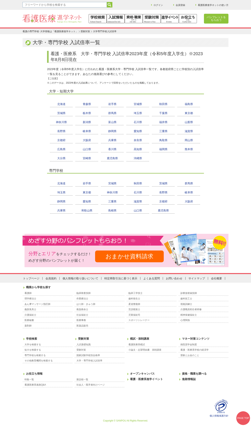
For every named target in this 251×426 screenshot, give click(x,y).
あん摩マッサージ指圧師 (37, 304)
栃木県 (87, 113)
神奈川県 (61, 122)
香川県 (112, 149)
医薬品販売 (82, 325)
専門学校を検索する (35, 355)
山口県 (87, 149)
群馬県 (112, 113)
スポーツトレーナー (139, 320)
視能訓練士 (186, 304)
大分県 (61, 158)
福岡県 (163, 149)
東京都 (189, 113)
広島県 (61, 149)
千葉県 (163, 113)
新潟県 (87, 122)
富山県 (112, 122)
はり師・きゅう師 (85, 304)
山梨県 (189, 122)
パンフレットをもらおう (216, 18)
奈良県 (138, 140)
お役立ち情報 (34, 373)
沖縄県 (138, 158)
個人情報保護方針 (219, 415)
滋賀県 (189, 131)
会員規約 (50, 278)
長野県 (61, 131)
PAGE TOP (243, 418)
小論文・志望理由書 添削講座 (144, 349)
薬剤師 (28, 325)
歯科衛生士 (134, 298)
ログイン (158, 5)
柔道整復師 (134, 304)
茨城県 (61, 113)
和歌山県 (86, 210)
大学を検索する (33, 344)
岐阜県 (87, 131)
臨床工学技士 (135, 293)
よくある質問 (151, 278)
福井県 (163, 122)
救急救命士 (82, 309)
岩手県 (112, 104)
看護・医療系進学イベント (146, 379)
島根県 (112, 210)
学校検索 (31, 338)
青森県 (87, 104)
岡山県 (189, 140)
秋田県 (163, 104)
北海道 (61, 104)
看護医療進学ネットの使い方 (213, 5)
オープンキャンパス (142, 373)
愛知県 (138, 131)
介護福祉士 (30, 315)
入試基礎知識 (83, 344)
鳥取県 (163, 140)
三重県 (163, 131)
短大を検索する (33, 349)
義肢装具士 (30, 309)
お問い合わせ (174, 278)
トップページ (31, 278)
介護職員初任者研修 (191, 309)
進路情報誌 (189, 379)
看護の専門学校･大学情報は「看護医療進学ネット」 (50, 31)
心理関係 (185, 320)
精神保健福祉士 (188, 315)
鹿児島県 (112, 158)
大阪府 (87, 140)
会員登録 (180, 5)
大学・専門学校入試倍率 (89, 360)
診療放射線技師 (188, 293)
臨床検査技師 (83, 293)
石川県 (138, 122)
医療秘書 (29, 320)
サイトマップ (196, 278)
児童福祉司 (134, 315)
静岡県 (112, 131)
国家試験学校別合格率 (88, 355)
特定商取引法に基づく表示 (120, 278)
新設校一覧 (82, 379)
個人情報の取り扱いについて (80, 278)
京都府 (61, 140)
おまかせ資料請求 (129, 256)
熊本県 (189, 149)
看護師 (28, 293)
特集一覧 (29, 379)
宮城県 (138, 104)
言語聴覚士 (134, 309)
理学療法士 (30, 298)
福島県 (189, 104)
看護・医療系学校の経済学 (194, 349)
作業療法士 (82, 298)
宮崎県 (87, 158)
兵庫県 (112, 140)
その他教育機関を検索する (39, 360)
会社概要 (216, 278)
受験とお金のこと (189, 355)
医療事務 (81, 320)
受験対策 (85, 31)
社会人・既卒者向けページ (90, 384)
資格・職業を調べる (194, 373)
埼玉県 (138, 113)
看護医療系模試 (136, 344)
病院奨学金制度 (188, 344)
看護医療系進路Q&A (35, 384)
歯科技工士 (186, 298)
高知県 (138, 149)
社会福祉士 (82, 315)
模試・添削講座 (139, 338)
